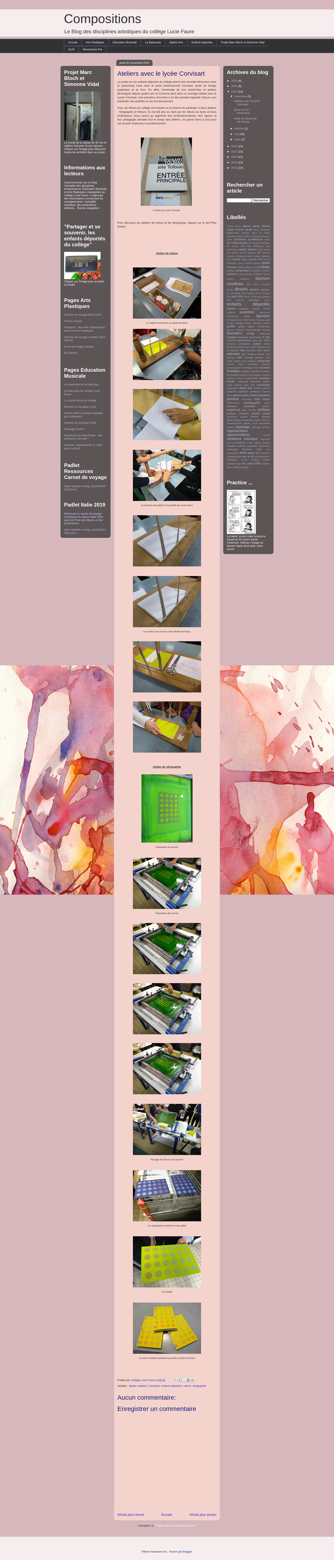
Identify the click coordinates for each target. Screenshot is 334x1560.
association (232, 249)
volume (266, 463)
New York (249, 385)
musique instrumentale (250, 375)
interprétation (244, 340)
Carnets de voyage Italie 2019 (82, 314)
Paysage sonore (74, 429)
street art (253, 452)
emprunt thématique (248, 300)
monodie (252, 364)
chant (266, 263)
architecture (255, 239)
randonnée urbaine (252, 420)
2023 (234, 91)
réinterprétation (234, 423)
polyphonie (233, 409)
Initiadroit (231, 340)
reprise (266, 435)
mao (242, 350)
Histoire (240, 329)
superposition (234, 456)
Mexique (231, 358)
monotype (247, 367)
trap (238, 464)
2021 (234, 151)
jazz (261, 340)
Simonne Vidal (252, 449)
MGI (240, 357)
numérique (263, 384)
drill (228, 297)
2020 (234, 156)
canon (257, 256)
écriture (266, 296)
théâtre (266, 460)
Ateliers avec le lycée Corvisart (247, 102)
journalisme (244, 344)
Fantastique (232, 316)
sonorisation (233, 453)
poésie (266, 406)
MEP (243, 354)
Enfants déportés (201, 42)
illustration (234, 333)
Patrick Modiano (260, 395)
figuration (263, 316)
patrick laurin (241, 395)
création (257, 274)
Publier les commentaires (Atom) (175, 1525)
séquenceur (264, 446)
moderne (252, 361)
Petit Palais (262, 399)
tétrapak (255, 460)
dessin (241, 288)
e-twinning (255, 297)
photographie (252, 402)
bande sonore (239, 253)
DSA (240, 296)
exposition (247, 312)
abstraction (233, 232)
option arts (245, 388)
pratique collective (238, 413)
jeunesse (231, 344)
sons (243, 452)
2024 (234, 86)
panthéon (243, 391)
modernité (264, 361)
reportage (242, 427)
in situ (266, 337)
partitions (255, 391)
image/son (265, 333)
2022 (234, 146)
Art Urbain (233, 246)
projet (266, 413)
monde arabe (235, 364)
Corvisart (154, 1385)
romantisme (238, 442)
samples (231, 445)
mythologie (243, 381)
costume (266, 271)
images (231, 337)
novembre (241, 96)
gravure (230, 330)
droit (234, 296)
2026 (234, 80)
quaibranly (232, 417)
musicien (264, 367)
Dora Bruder (248, 293)
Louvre (252, 347)
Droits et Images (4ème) (79, 346)
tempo (244, 460)
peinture (233, 399)
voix (258, 463)
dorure (258, 293)
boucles (266, 253)
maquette (251, 350)
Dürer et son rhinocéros (242, 111)
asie (268, 246)
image (251, 333)
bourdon (231, 256)
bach (260, 249)
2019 (234, 162)
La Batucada (153, 42)
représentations (238, 435)
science (241, 445)
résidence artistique (242, 439)
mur (256, 367)
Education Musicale (125, 42)
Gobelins (257, 323)
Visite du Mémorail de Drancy (245, 120)
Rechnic (266, 420)
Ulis (243, 463)
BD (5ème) (71, 352)
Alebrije (245, 233)
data (248, 284)
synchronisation (262, 457)
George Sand (243, 323)
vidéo (250, 463)
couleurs (232, 274)
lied (237, 347)
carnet (236, 259)
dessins (254, 289)
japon (255, 340)
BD (259, 252)
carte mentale (249, 259)
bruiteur (249, 256)
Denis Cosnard (261, 284)
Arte (243, 246)
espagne (244, 308)
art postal (253, 243)
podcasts (249, 406)
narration (255, 381)
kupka (267, 344)
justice (257, 343)
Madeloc (261, 347)
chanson (256, 263)
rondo (250, 443)
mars (238, 139)
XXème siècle (240, 467)
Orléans (257, 388)
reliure (187, 1385)
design (230, 290)
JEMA (267, 340)
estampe (256, 309)
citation (248, 267)
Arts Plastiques (95, 42)
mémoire (233, 354)
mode (229, 361)
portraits (252, 410)
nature (266, 381)
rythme (257, 443)
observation (232, 388)
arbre (229, 239)
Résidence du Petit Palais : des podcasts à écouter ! (83, 437)
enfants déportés (171, 1385)
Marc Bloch (263, 350)
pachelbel (231, 391)
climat (256, 267)
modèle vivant (240, 361)
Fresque (260, 320)
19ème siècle (251, 226)
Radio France (234, 420)
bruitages (240, 256)
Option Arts (176, 42)
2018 (234, 167)
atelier (133, 1385)
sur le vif (248, 456)
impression (255, 337)
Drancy (266, 293)
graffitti (231, 326)
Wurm (230, 467)
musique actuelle (249, 371)
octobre (240, 128)
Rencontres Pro (92, 49)
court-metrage (245, 274)
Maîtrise (235, 350)
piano (267, 403)
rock (229, 443)
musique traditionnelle (247, 378)
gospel (266, 323)
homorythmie (253, 329)
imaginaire (242, 337)
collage (264, 267)
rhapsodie (265, 439)
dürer (247, 297)
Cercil (248, 263)
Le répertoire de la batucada (81, 384)
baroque (252, 253)
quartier (244, 417)
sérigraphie (199, 1385)
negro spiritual (234, 385)
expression (264, 312)
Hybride (266, 330)
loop (247, 347)
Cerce (241, 263)
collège (230, 271)
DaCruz (244, 278)
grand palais (246, 326)
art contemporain (237, 242)
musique (233, 371)
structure (265, 452)
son (268, 449)
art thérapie (264, 243)
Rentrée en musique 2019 (80, 406)
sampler (266, 443)
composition (242, 270)
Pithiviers (232, 406)
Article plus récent (130, 1514)
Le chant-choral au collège (80, 400)
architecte (240, 239)
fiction (247, 316)
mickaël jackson (254, 357)
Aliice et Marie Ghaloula (248, 236)
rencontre (264, 423)
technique (232, 459)
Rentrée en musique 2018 (80, 422)
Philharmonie (233, 403)
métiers (252, 354)
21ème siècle (243, 229)
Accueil (72, 42)
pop (244, 409)
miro (268, 358)
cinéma (240, 267)
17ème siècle (234, 226)
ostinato (266, 388)
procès (256, 413)
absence (265, 229)
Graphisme (264, 326)
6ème (256, 230)
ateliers (142, 1385)
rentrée (230, 427)
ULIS (71, 49)
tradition (231, 463)
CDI (260, 259)
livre (241, 346)
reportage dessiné (260, 427)
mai (237, 134)
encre (267, 300)
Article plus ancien (202, 1514)
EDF (229, 300)
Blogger (187, 1551)
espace (231, 308)
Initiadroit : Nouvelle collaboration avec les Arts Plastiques (84, 329)
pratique (264, 409)
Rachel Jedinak (260, 416)
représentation (237, 431)
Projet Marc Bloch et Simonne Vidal (242, 42)
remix (255, 423)
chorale (231, 267)
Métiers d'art (263, 354)
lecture (230, 346)
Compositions (102, 19)
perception (247, 399)
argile (267, 239)
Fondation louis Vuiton (238, 320)
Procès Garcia (73, 321)
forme (253, 320)
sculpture (252, 445)
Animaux (265, 236)
